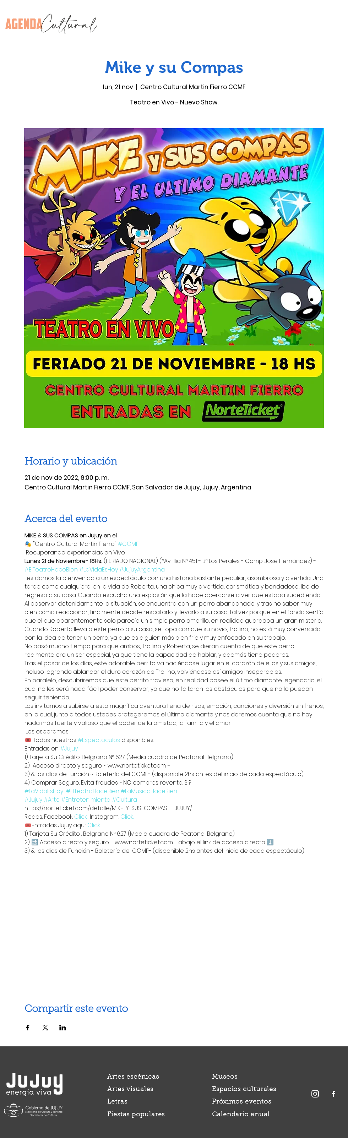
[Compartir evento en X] (45, 1027)
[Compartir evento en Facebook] (28, 1027)
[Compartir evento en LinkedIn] (62, 1027)
